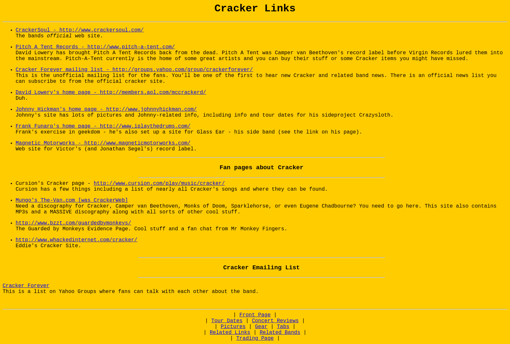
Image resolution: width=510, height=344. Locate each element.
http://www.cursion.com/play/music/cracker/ (159, 183)
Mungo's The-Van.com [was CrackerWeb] (72, 200)
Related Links (230, 333)
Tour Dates (227, 321)
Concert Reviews (275, 321)
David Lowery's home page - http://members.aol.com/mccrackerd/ (111, 93)
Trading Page (255, 338)
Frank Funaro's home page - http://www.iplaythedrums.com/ (103, 126)
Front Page (255, 315)
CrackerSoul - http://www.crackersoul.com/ (80, 30)
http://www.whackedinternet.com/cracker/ (76, 240)
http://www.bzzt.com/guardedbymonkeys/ (73, 223)
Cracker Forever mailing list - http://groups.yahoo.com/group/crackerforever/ (134, 70)
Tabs (283, 327)
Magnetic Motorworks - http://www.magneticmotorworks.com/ (103, 143)
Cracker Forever (26, 286)
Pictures (233, 327)
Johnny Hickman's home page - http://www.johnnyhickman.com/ (106, 109)
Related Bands (280, 333)
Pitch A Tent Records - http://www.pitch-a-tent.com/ (95, 47)
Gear (261, 327)
